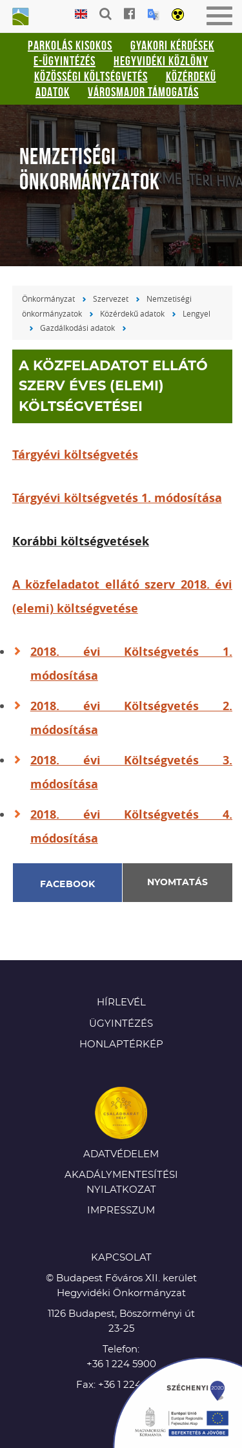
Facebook (68, 884)
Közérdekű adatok (132, 313)
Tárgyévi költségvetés (75, 454)
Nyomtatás (177, 882)
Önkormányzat (48, 298)
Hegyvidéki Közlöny (161, 61)
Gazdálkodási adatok (77, 327)
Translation (153, 14)
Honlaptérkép (121, 1044)
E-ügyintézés (65, 61)
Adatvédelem (121, 1154)
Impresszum (121, 1210)
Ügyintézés (121, 1024)
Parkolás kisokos (70, 45)
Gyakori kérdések (172, 45)
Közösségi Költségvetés (91, 76)
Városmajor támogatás (143, 92)
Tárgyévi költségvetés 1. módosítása (117, 498)
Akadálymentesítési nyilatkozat (121, 1182)
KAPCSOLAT (121, 1258)
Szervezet (110, 298)
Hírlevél (121, 1002)
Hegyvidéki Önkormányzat (19, 17)
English (81, 14)
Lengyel (196, 313)
